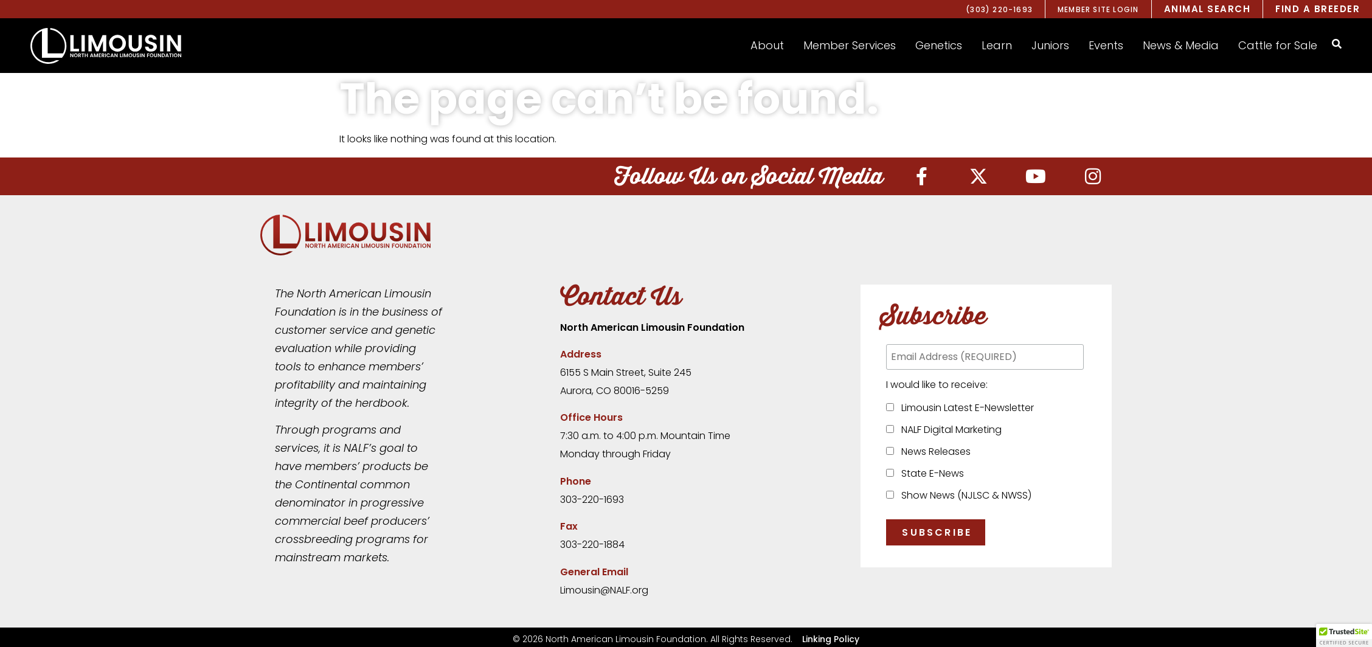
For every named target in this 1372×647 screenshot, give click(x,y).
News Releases (933, 451)
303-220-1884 (592, 545)
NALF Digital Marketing (949, 430)
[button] (767, 45)
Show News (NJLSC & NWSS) (963, 495)
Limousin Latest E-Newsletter (965, 408)
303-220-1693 (592, 500)
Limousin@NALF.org (604, 590)
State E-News (930, 473)
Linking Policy (830, 639)
